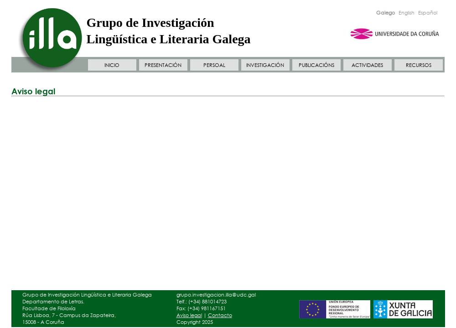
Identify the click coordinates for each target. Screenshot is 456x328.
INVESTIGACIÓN (265, 65)
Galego (385, 12)
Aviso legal (189, 315)
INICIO (111, 65)
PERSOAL (214, 65)
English (407, 12)
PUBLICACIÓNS (316, 65)
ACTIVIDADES (367, 65)
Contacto (220, 315)
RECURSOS (418, 65)
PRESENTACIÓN (163, 65)
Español (427, 12)
